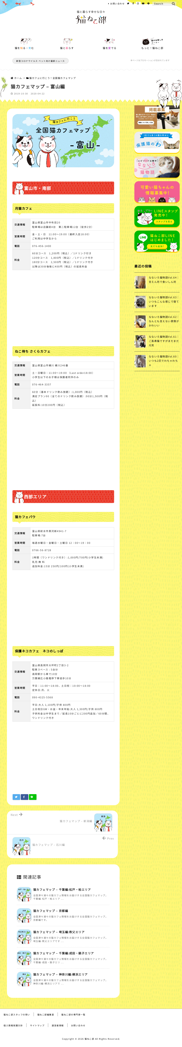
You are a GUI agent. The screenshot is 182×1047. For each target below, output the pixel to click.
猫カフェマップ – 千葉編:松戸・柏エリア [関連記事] (62, 889)
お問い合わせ (117, 3)
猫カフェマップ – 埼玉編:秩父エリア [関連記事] (59, 932)
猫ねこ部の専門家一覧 (73, 1014)
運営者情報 (58, 1025)
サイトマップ (37, 1025)
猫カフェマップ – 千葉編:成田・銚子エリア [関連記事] (63, 953)
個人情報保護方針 (13, 1025)
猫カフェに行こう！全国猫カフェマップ (52, 78)
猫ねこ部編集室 (45, 1014)
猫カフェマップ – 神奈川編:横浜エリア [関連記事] (60, 974)
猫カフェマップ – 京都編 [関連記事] (50, 911)
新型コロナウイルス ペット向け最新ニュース (40, 60)
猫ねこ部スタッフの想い (17, 1014)
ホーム (18, 78)
